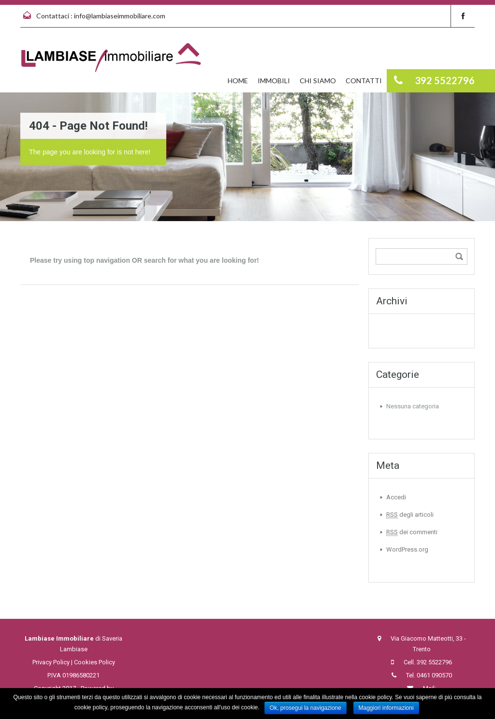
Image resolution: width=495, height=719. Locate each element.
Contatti (364, 80)
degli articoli (410, 515)
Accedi (396, 497)
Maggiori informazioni (386, 707)
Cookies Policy (94, 662)
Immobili (274, 80)
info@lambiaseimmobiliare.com (119, 16)
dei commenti (411, 532)
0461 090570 (434, 675)
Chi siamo (318, 80)
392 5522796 (434, 662)
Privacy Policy (51, 662)
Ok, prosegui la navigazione (305, 707)
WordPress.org (407, 549)
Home (238, 80)
